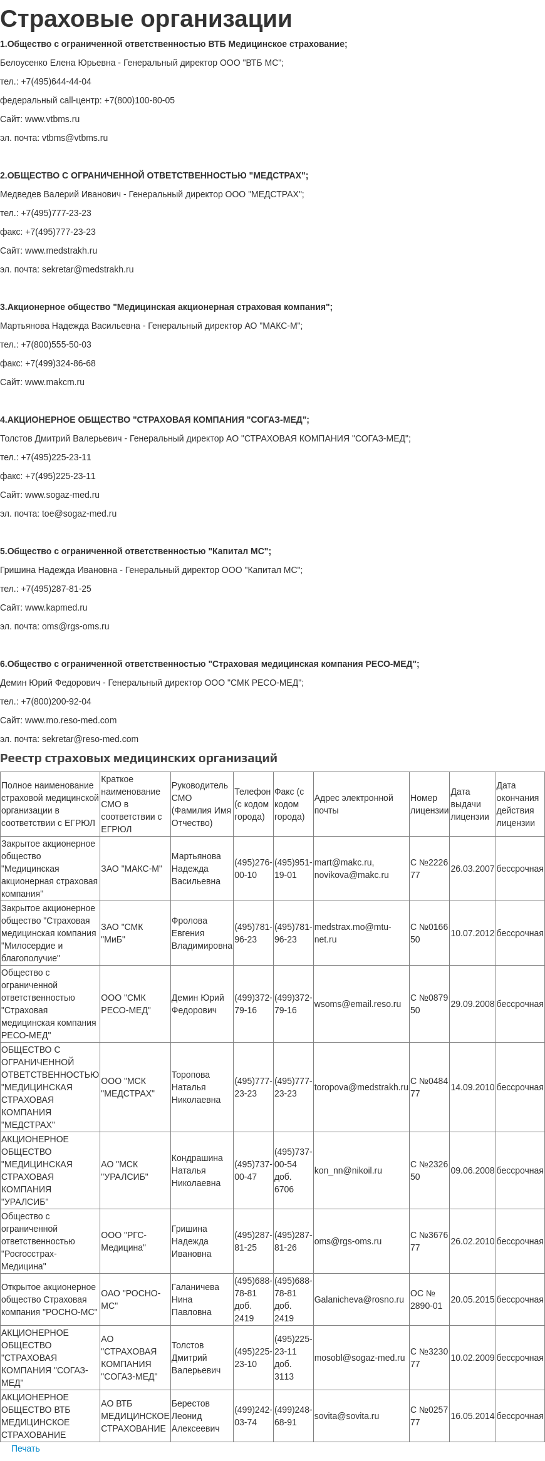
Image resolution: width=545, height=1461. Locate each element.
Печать (20, 1448)
